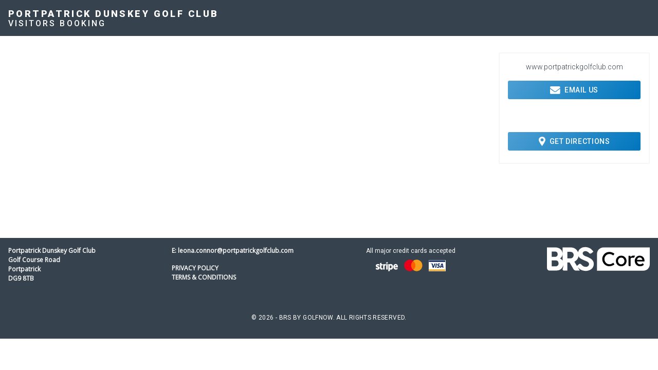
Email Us (574, 90)
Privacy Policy (195, 268)
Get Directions (574, 141)
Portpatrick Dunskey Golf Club (113, 13)
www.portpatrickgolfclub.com (574, 67)
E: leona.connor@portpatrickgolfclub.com (233, 250)
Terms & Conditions (204, 277)
